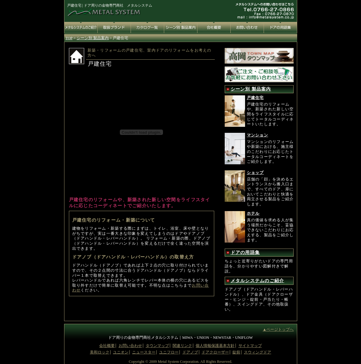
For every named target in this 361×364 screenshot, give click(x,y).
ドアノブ (190, 352)
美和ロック (99, 352)
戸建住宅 (255, 98)
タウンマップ (157, 346)
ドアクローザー (215, 352)
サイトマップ (250, 346)
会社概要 (107, 346)
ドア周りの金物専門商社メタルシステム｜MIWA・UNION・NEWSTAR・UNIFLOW (180, 338)
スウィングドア (257, 352)
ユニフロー (169, 352)
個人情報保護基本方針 (215, 346)
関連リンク (182, 346)
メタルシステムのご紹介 (257, 280)
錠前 (236, 352)
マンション (257, 135)
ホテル (253, 213)
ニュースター (143, 352)
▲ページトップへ (278, 329)
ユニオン (121, 352)
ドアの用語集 (245, 252)
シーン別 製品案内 (251, 89)
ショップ (255, 173)
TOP (69, 38)
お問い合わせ (130, 346)
